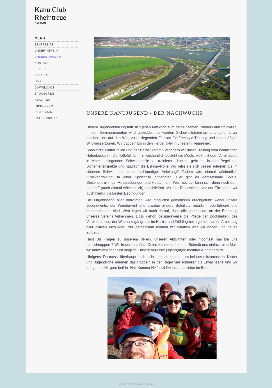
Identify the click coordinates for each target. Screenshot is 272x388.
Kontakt (42, 63)
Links (39, 81)
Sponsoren (44, 93)
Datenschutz (46, 118)
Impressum (44, 105)
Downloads (45, 87)
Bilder (40, 69)
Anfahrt (42, 75)
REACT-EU (42, 99)
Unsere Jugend (48, 56)
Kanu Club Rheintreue (50, 13)
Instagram (44, 112)
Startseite (44, 44)
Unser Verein (46, 50)
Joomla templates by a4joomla (136, 384)
